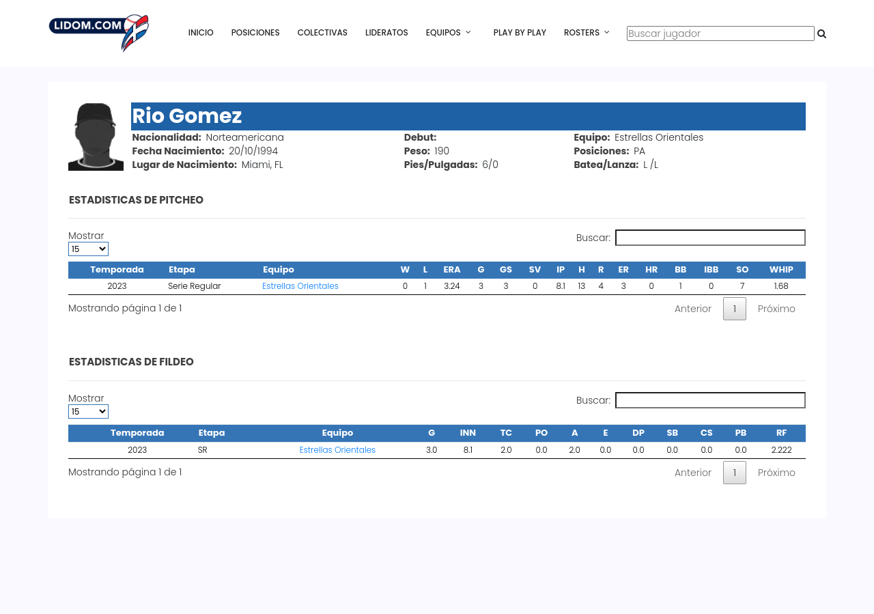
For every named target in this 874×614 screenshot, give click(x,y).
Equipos (443, 32)
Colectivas (323, 32)
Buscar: (691, 237)
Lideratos (386, 32)
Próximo (776, 309)
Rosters (582, 32)
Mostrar (88, 242)
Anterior (693, 309)
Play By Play (520, 32)
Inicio (201, 32)
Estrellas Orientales (300, 286)
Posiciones (255, 32)
